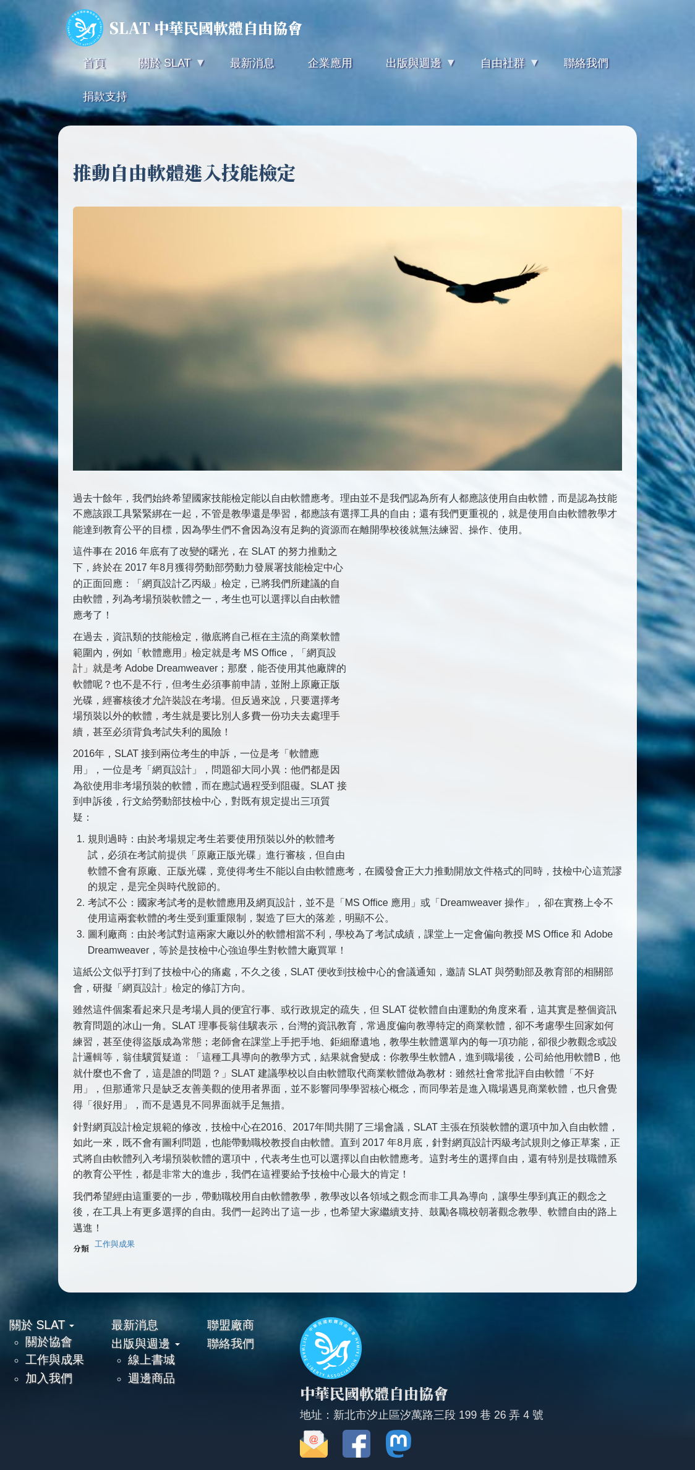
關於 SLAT (41, 1324)
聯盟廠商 (230, 1324)
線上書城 (151, 1359)
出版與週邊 (145, 1343)
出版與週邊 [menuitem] (412, 68)
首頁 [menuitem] (94, 63)
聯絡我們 (230, 1343)
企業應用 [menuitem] (330, 63)
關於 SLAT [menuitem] (163, 68)
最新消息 (134, 1324)
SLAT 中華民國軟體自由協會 (184, 27)
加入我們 (48, 1378)
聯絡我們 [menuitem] (586, 63)
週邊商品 (151, 1378)
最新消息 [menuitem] (252, 63)
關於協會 (48, 1341)
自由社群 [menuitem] (501, 68)
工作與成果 (115, 1244)
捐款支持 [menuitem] (105, 96)
